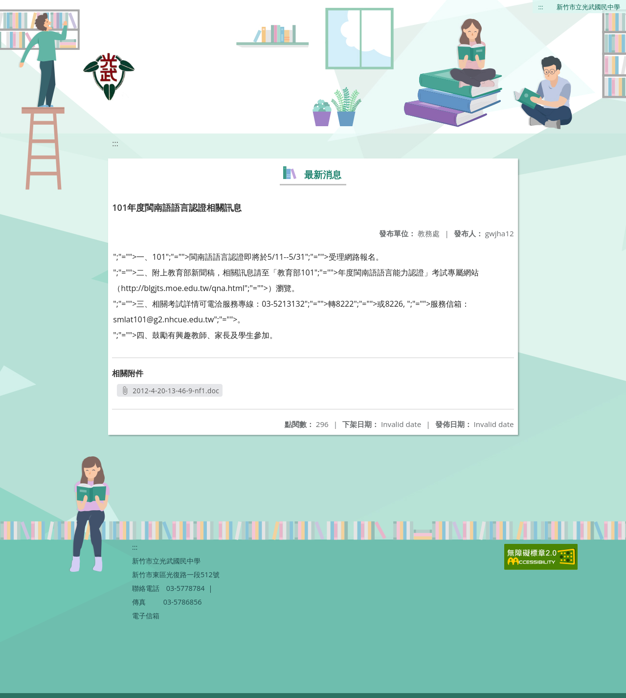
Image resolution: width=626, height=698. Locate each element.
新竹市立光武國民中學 (588, 6)
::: (540, 6)
